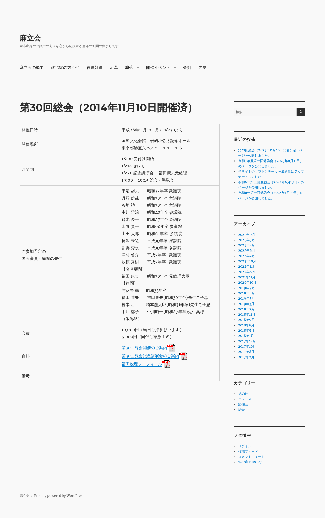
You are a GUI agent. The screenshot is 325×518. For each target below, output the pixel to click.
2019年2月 (246, 309)
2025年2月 (246, 245)
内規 (202, 67)
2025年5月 (246, 240)
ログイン (244, 446)
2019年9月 (246, 288)
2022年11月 (247, 266)
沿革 (114, 67)
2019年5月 (246, 298)
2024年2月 (246, 256)
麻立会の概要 (32, 67)
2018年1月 (246, 336)
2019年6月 (246, 293)
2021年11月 (246, 277)
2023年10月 (247, 261)
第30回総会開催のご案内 (144, 347)
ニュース (244, 399)
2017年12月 (247, 341)
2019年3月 (246, 304)
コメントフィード (251, 457)
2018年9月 (246, 320)
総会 (129, 67)
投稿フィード (248, 451)
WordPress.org (250, 462)
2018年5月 (246, 330)
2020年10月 (247, 282)
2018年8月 (246, 325)
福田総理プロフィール (142, 363)
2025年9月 (246, 235)
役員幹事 (95, 67)
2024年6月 (246, 250)
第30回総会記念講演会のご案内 (150, 355)
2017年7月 (246, 357)
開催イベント (158, 67)
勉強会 (243, 404)
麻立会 (30, 38)
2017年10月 (247, 346)
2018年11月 (246, 314)
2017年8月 (246, 352)
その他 (243, 393)
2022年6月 (246, 272)
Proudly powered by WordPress (59, 496)
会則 (187, 67)
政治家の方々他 (65, 67)
